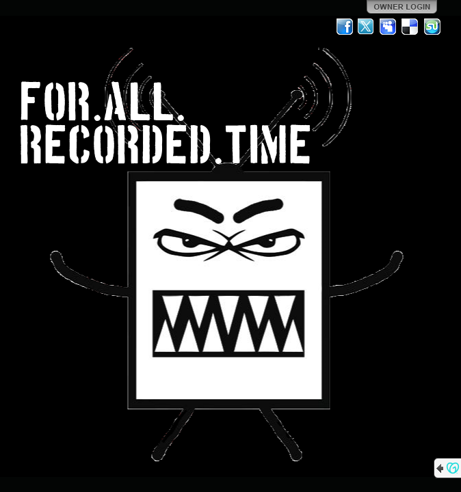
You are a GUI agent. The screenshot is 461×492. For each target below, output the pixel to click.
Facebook (344, 26)
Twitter (366, 26)
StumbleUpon (432, 26)
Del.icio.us (410, 26)
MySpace (388, 26)
